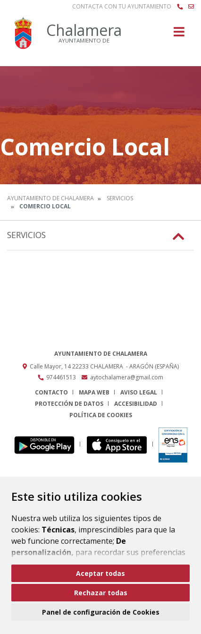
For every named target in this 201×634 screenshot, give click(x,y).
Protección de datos (69, 404)
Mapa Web (94, 392)
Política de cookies (100, 415)
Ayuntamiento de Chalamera (50, 198)
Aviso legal (138, 392)
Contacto (51, 392)
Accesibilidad (135, 404)
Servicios (120, 198)
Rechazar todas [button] (100, 592)
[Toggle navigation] (179, 35)
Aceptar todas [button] (100, 573)
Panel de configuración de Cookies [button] (100, 612)
